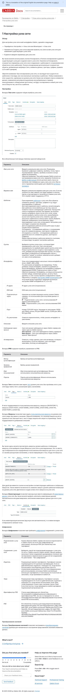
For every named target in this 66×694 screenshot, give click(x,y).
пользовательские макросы (41, 414)
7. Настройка (25, 18)
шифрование (40, 530)
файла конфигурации (29, 180)
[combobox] (41, 10)
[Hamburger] (62, 10)
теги (29, 384)
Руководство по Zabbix (10, 18)
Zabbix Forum (54, 683)
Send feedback (8, 681)
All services (38, 683)
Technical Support (41, 680)
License (37, 691)
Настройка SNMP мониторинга (48, 277)
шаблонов (36, 200)
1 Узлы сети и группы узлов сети (43, 18)
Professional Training (57, 680)
